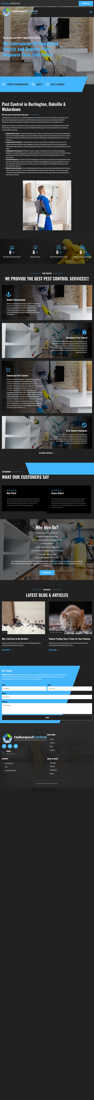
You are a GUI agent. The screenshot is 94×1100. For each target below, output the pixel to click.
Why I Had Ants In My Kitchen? (15, 638)
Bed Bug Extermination (56, 632)
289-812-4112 (15, 3)
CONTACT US (86, 3)
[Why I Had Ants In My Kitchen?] (23, 617)
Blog (4, 632)
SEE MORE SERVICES (47, 453)
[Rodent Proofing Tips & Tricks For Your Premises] (70, 617)
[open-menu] (91, 12)
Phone (4, 693)
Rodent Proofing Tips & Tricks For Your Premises (69, 638)
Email (49, 685)
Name (3, 685)
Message (4, 701)
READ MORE (7, 650)
